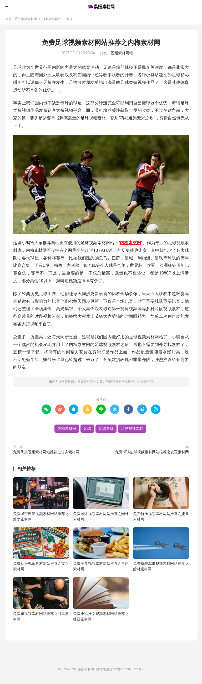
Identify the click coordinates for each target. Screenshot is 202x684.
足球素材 (106, 428)
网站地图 (102, 669)
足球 (87, 428)
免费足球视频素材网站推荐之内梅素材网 (101, 42)
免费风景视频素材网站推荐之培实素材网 (46, 452)
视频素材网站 (51, 19)
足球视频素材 (132, 428)
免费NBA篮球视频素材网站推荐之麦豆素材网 (152, 452)
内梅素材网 (130, 242)
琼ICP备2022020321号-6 (127, 669)
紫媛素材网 (101, 6)
